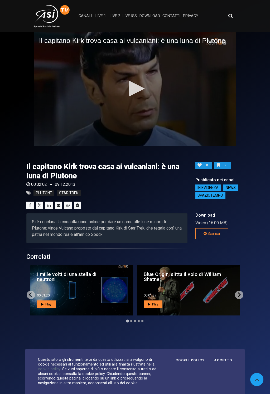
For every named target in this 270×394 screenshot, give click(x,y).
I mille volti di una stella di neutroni (67, 276)
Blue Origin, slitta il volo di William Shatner (182, 276)
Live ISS (130, 16)
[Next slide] (239, 295)
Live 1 (100, 16)
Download (149, 16)
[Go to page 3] (135, 321)
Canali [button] (85, 16)
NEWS (231, 188)
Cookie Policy (190, 360)
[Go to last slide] (31, 295)
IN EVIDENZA (208, 188)
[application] (135, 89)
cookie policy (49, 369)
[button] (135, 88)
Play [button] (46, 304)
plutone (44, 193)
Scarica (212, 233)
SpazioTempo (210, 195)
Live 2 (115, 16)
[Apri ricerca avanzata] (230, 15)
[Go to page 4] (139, 321)
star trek (68, 193)
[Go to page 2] (131, 321)
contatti (171, 16)
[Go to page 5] (142, 321)
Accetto (223, 360)
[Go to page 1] (127, 320)
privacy (190, 16)
